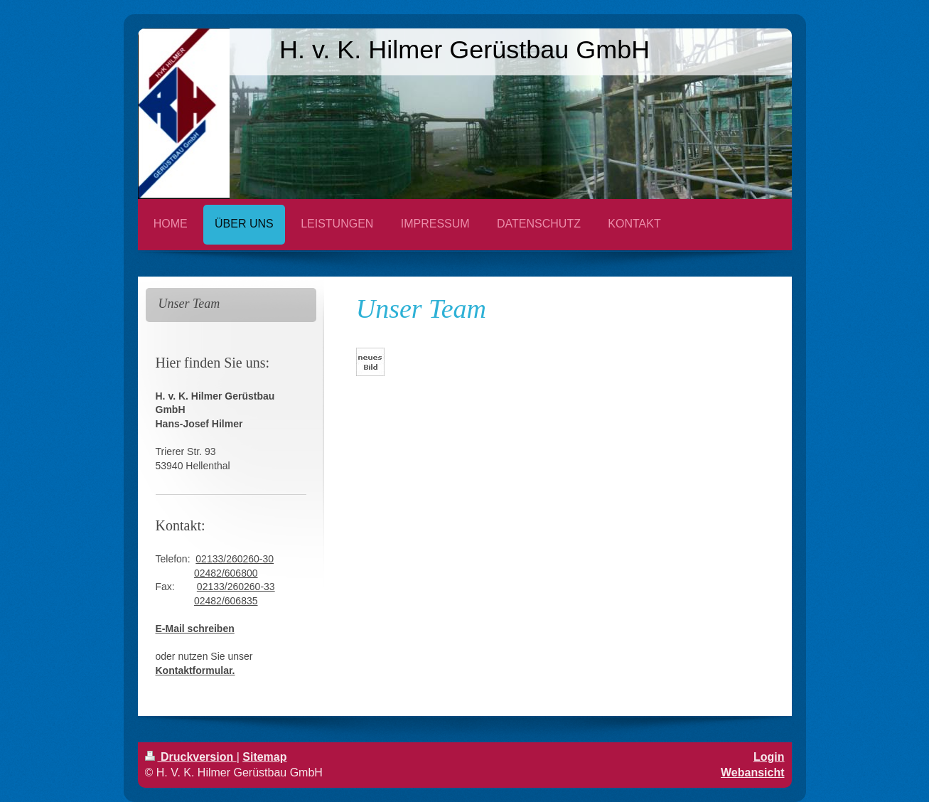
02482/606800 (226, 573)
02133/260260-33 (236, 586)
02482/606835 (226, 600)
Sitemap (264, 757)
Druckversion (191, 757)
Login (769, 757)
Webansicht (753, 772)
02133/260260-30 (234, 559)
